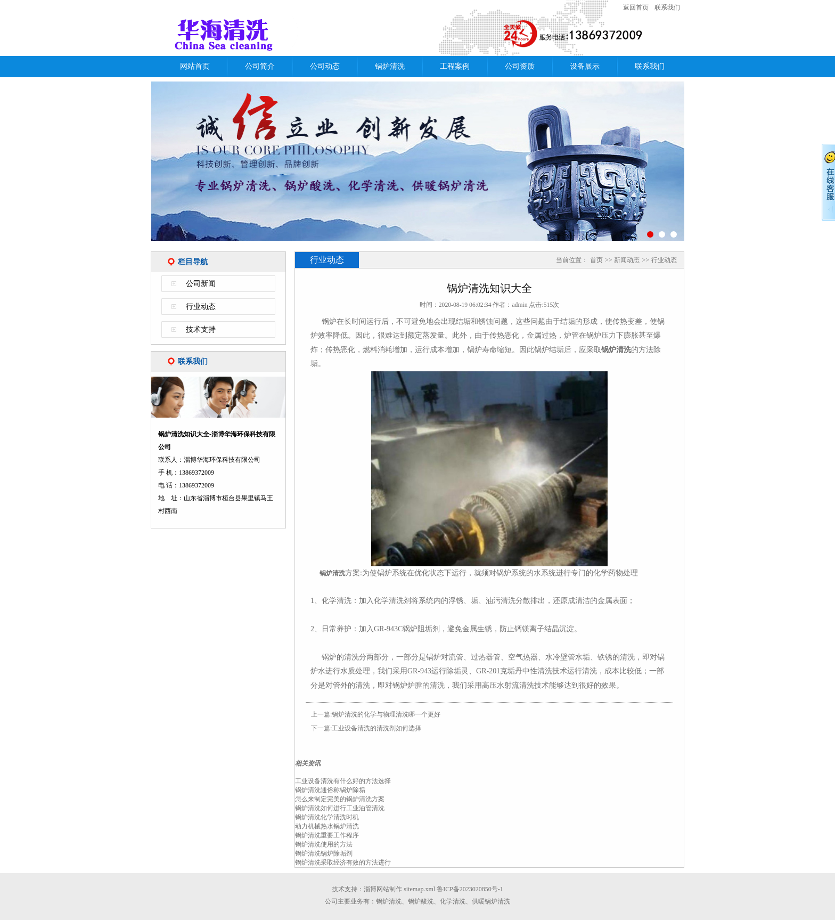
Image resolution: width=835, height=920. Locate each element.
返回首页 (636, 7)
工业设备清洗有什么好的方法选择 (343, 781)
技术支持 (201, 329)
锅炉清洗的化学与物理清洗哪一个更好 (386, 714)
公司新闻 (201, 284)
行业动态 (201, 307)
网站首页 (195, 66)
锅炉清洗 (390, 66)
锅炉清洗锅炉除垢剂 (324, 853)
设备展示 (585, 66)
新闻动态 (627, 260)
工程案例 (455, 66)
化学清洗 (452, 901)
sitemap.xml (419, 889)
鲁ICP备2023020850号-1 (470, 889)
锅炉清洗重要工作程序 (327, 835)
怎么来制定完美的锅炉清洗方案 (339, 799)
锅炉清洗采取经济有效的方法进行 (343, 862)
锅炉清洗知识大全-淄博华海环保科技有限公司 (289, 33)
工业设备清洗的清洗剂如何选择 (376, 728)
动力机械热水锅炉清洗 (327, 826)
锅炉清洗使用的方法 (324, 844)
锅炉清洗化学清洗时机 (327, 817)
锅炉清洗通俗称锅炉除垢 (330, 790)
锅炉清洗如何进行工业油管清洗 (339, 808)
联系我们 (667, 7)
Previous (134, 167)
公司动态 (325, 66)
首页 (596, 260)
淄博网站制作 (383, 889)
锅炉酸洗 (420, 901)
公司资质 (520, 66)
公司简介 (260, 66)
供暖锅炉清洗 (491, 901)
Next (700, 167)
